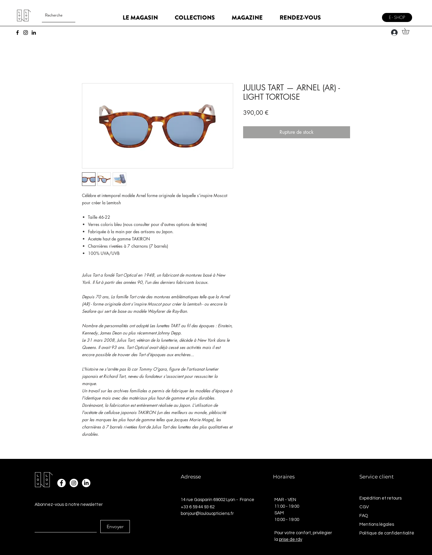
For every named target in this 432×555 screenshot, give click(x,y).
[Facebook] (17, 33)
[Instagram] (26, 33)
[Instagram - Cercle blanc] (74, 483)
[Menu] (371, 15)
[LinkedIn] (34, 33)
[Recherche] (54, 15)
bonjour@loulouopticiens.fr (207, 513)
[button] (408, 31)
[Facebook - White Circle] (61, 483)
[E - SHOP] (397, 17)
